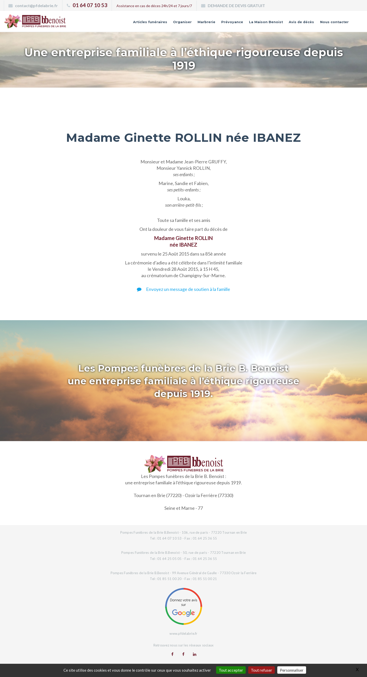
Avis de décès (289, 23)
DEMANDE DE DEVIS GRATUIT (236, 5)
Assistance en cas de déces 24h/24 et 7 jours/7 (154, 6)
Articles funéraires (106, 23)
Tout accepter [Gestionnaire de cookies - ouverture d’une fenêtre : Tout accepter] (231, 670)
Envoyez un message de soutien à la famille (183, 289)
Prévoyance (204, 23)
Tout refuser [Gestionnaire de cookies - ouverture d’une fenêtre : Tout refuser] (261, 670)
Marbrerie (174, 23)
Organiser (144, 23)
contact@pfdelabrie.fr (36, 5)
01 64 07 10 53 (90, 5)
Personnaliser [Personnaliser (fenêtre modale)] (292, 670)
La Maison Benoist (246, 23)
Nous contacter (330, 23)
